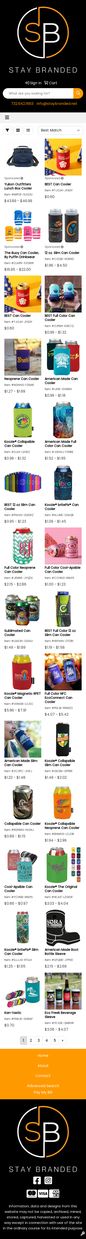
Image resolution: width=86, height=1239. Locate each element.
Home (43, 1055)
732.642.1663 (22, 103)
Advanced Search (43, 1085)
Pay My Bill (43, 1092)
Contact (43, 1075)
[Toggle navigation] (7, 117)
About (43, 1065)
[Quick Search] (38, 93)
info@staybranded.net (57, 103)
